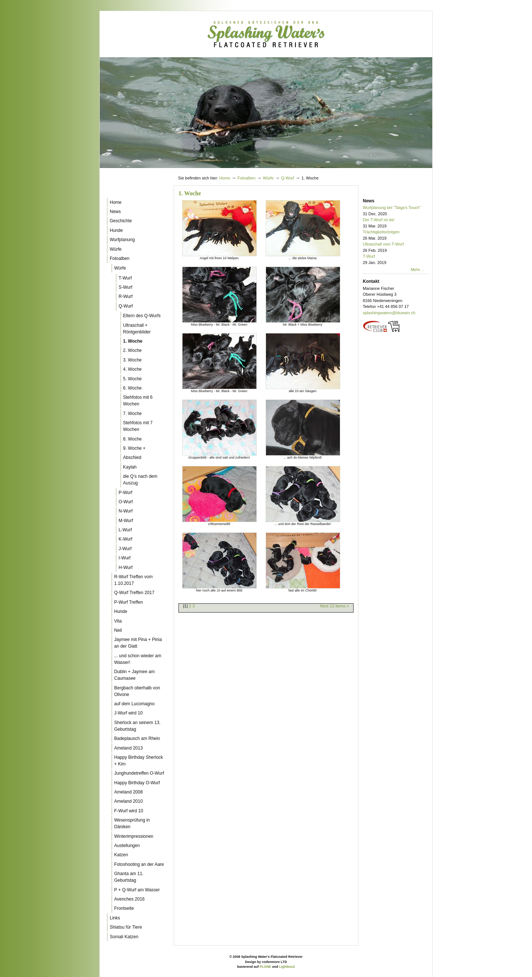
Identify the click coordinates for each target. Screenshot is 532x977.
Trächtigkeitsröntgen (395, 235)
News (368, 200)
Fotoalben (247, 178)
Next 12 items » (334, 606)
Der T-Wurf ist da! (395, 223)
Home (224, 178)
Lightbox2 (287, 967)
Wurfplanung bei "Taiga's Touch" (395, 211)
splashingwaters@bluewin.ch (389, 313)
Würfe (268, 178)
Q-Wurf (287, 178)
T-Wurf (395, 259)
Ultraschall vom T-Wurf (395, 247)
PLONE (265, 967)
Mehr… (417, 269)
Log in (414, 171)
